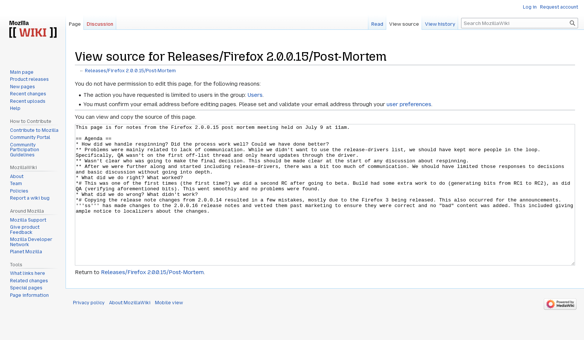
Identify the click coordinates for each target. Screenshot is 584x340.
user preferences (409, 104)
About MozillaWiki (129, 330)
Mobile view (169, 330)
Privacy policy (89, 330)
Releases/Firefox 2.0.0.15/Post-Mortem (130, 70)
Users (255, 95)
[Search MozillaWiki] (519, 23)
